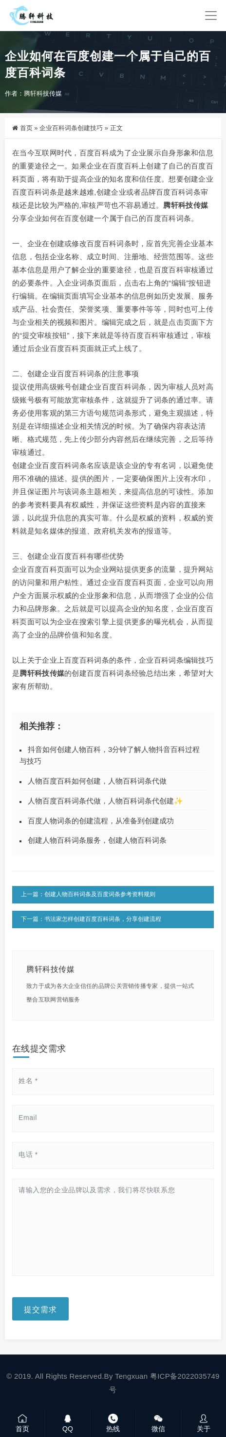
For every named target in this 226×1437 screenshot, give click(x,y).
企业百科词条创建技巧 (71, 128)
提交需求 (40, 1309)
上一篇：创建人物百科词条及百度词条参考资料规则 (88, 894)
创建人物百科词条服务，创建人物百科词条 (97, 840)
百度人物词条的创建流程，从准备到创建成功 (101, 821)
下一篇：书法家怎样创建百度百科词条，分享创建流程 (91, 919)
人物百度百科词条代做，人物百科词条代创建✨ (105, 801)
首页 (26, 128)
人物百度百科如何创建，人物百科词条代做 (97, 781)
